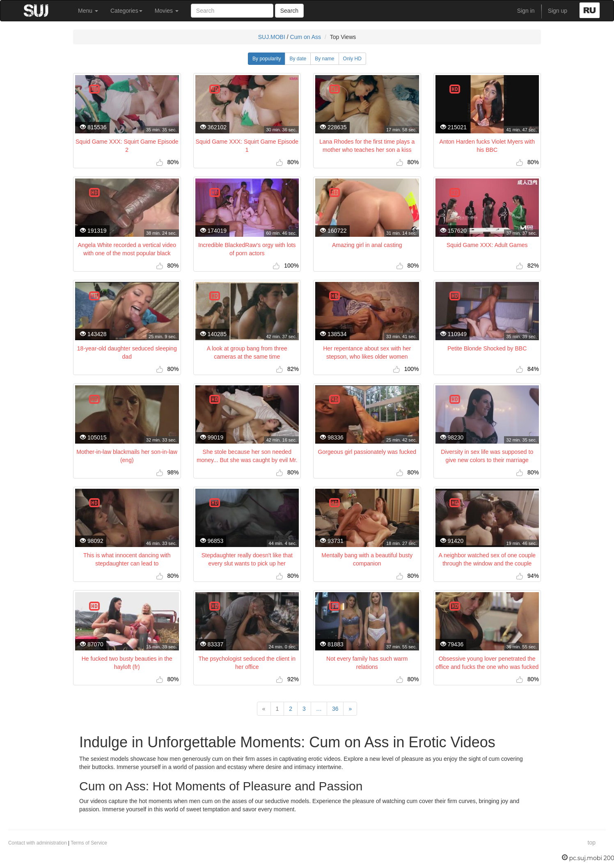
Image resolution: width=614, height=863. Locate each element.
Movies (167, 10)
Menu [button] (88, 10)
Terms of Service (89, 843)
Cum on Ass (305, 37)
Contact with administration (37, 843)
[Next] (350, 709)
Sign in (526, 10)
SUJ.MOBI (271, 37)
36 (335, 708)
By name (324, 59)
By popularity (266, 59)
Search (289, 10)
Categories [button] (126, 10)
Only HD (352, 59)
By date (297, 59)
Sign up (557, 10)
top (592, 842)
